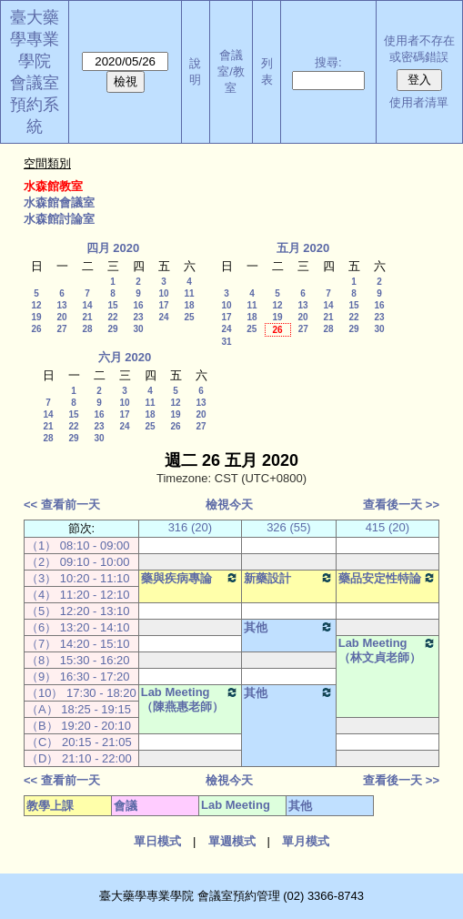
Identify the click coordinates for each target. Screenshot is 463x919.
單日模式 (157, 841)
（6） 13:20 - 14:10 (77, 627)
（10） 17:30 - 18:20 (81, 693)
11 (189, 293)
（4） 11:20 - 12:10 (77, 594)
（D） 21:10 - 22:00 (79, 758)
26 (36, 329)
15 (112, 305)
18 (189, 305)
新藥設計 (289, 578)
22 (112, 317)
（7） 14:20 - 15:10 (77, 644)
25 (189, 317)
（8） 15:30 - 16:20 (77, 660)
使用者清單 (418, 102)
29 (112, 329)
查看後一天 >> (401, 504)
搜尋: (328, 62)
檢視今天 (229, 504)
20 (61, 317)
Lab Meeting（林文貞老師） (387, 650)
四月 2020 (113, 248)
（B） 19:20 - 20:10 (78, 725)
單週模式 (232, 841)
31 (226, 342)
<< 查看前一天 (62, 504)
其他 (289, 627)
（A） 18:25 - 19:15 (78, 709)
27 (61, 329)
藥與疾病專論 (190, 578)
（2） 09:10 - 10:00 (77, 562)
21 (87, 317)
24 (163, 317)
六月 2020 (125, 357)
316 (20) (190, 527)
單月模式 (305, 841)
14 (87, 305)
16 (138, 305)
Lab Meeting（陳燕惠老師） (190, 699)
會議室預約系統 (34, 105)
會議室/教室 (231, 71)
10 (163, 293)
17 (163, 305)
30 (138, 329)
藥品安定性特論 (387, 578)
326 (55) (288, 527)
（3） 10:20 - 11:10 (77, 578)
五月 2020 (303, 248)
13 (61, 305)
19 (36, 317)
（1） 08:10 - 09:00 (77, 545)
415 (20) (387, 527)
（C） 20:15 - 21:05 (79, 742)
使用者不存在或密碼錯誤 (419, 49)
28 (87, 329)
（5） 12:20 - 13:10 (77, 611)
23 (138, 317)
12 (36, 305)
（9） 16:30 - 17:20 (77, 676)
